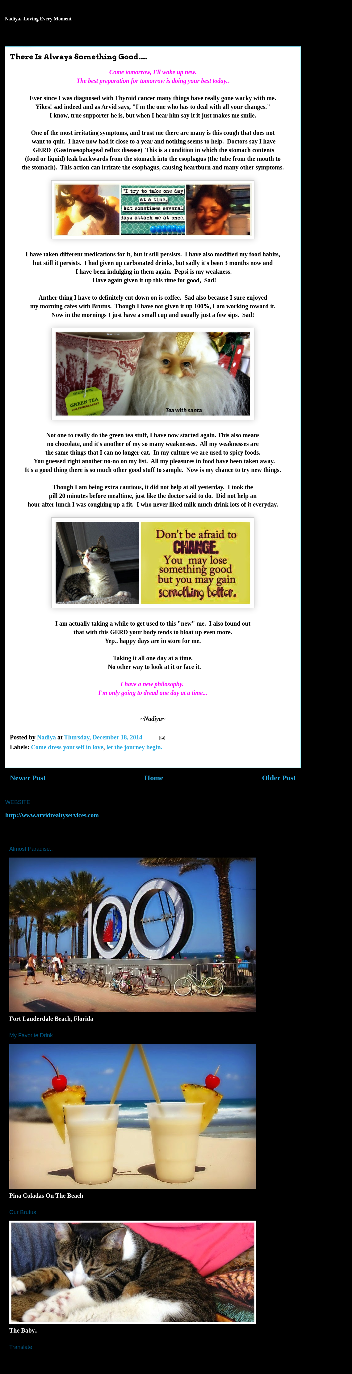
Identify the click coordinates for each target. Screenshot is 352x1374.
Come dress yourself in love (67, 747)
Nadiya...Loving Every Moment (38, 18)
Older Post (279, 778)
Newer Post (28, 778)
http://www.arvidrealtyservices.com (52, 815)
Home (154, 778)
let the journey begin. (134, 747)
